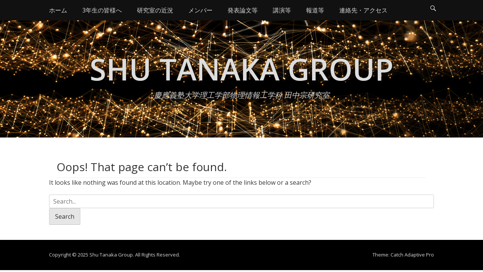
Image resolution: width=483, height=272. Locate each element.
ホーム (58, 10)
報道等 (315, 10)
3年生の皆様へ (102, 10)
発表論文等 (243, 10)
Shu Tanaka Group (242, 68)
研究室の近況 (155, 10)
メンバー (200, 10)
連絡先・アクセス (363, 10)
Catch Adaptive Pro (412, 254)
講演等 (282, 10)
